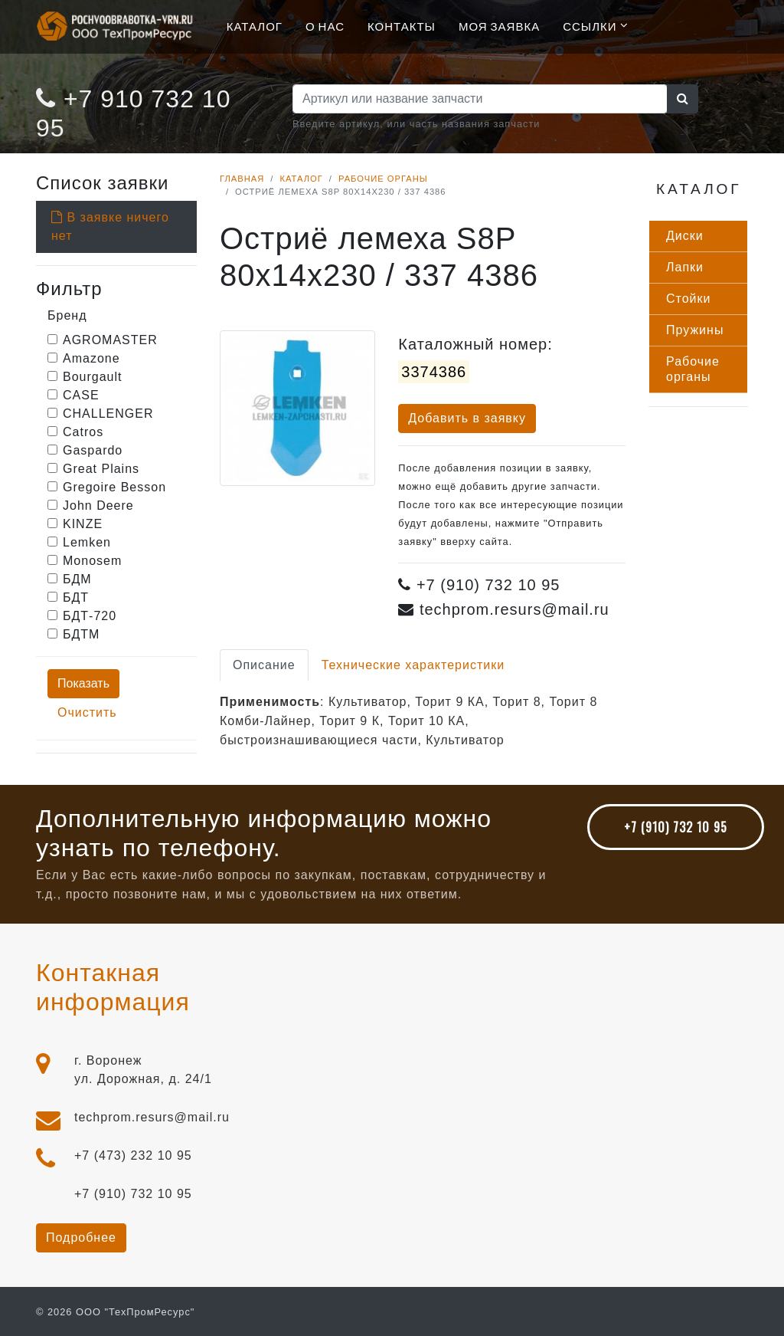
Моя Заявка (499, 25)
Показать (83, 683)
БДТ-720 (89, 615)
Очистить (87, 712)
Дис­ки (685, 235)
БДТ (76, 597)
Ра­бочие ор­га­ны (693, 369)
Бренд (67, 315)
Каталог (255, 25)
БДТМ (81, 634)
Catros (83, 431)
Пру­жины (695, 329)
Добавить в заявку (467, 418)
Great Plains (101, 468)
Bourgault (92, 376)
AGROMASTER (110, 339)
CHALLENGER (108, 413)
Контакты (402, 25)
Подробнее (81, 1237)
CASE (81, 395)
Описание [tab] (264, 664)
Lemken (87, 542)
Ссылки (589, 25)
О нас (325, 25)
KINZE (83, 523)
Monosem (92, 560)
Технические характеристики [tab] (413, 664)
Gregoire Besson (114, 487)
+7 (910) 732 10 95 (675, 827)
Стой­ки (688, 298)
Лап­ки (685, 267)
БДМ (77, 579)
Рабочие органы (383, 178)
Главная (242, 178)
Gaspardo (92, 450)
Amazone (91, 358)
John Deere (98, 505)
